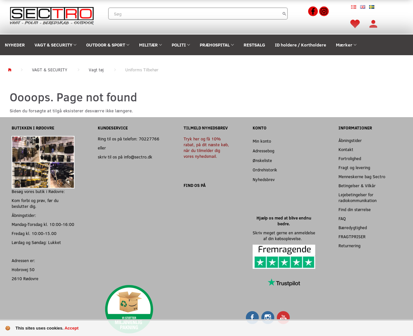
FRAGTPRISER (352, 236)
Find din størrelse (354, 209)
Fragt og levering (354, 167)
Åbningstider (350, 140)
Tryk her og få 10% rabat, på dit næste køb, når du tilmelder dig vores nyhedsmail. (206, 147)
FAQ (342, 218)
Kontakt (345, 149)
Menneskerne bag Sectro (361, 176)
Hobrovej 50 (23, 269)
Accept (71, 328)
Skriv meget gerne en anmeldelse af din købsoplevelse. (284, 235)
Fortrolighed (349, 158)
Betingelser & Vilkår (357, 185)
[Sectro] (51, 15)
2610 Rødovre (25, 278)
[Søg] (284, 13)
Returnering (349, 245)
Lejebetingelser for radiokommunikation (357, 197)
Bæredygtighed (352, 227)
